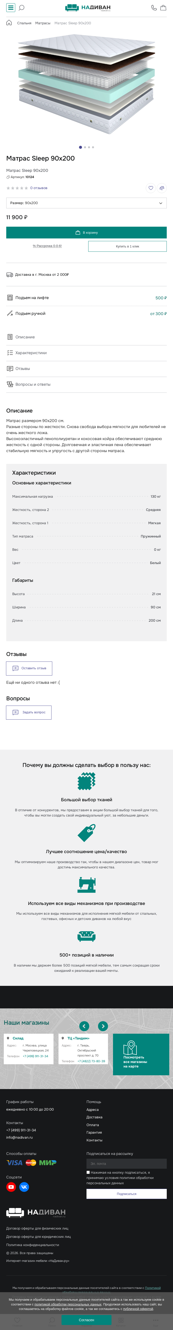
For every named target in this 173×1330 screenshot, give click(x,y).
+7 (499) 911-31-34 (35, 1056)
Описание (20, 337)
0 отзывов (39, 188)
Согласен (86, 1320)
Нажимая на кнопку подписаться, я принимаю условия (120, 1177)
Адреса (92, 1109)
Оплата (92, 1125)
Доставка (94, 1117)
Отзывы (18, 368)
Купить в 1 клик (127, 246)
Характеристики (26, 352)
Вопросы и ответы (28, 384)
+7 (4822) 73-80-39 (91, 1061)
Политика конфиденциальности (32, 1245)
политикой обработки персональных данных (68, 1304)
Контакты (94, 1140)
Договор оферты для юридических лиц (38, 1236)
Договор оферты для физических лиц (37, 1228)
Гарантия (94, 1132)
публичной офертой (138, 1309)
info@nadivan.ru (19, 1137)
